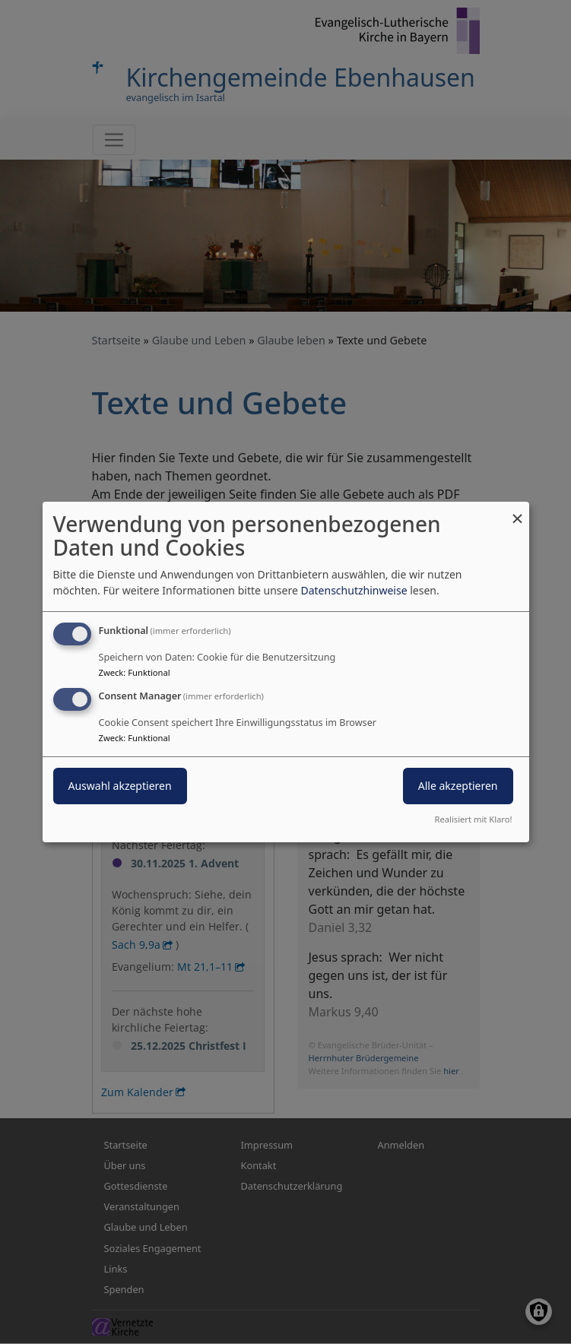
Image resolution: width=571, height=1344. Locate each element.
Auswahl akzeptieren (120, 785)
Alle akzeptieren (458, 785)
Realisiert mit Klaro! (473, 819)
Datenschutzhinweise (353, 590)
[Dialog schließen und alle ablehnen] (517, 511)
